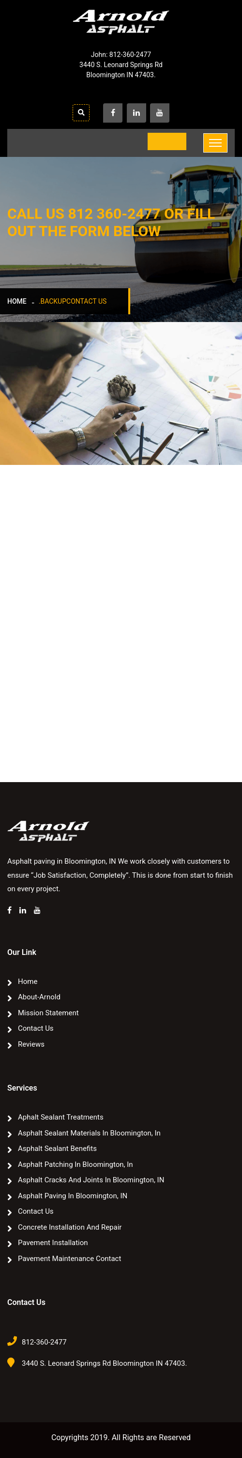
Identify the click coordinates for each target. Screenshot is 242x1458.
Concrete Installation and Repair (69, 1227)
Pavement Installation (53, 1242)
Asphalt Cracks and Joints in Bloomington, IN (91, 1180)
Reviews (31, 1044)
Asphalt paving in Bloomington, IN (72, 1196)
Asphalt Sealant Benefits (57, 1148)
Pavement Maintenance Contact (69, 1258)
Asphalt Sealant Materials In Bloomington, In (89, 1133)
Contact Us (36, 1028)
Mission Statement (48, 1013)
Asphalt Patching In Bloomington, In (75, 1164)
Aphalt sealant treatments (61, 1117)
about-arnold (39, 997)
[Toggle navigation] (215, 143)
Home (17, 301)
